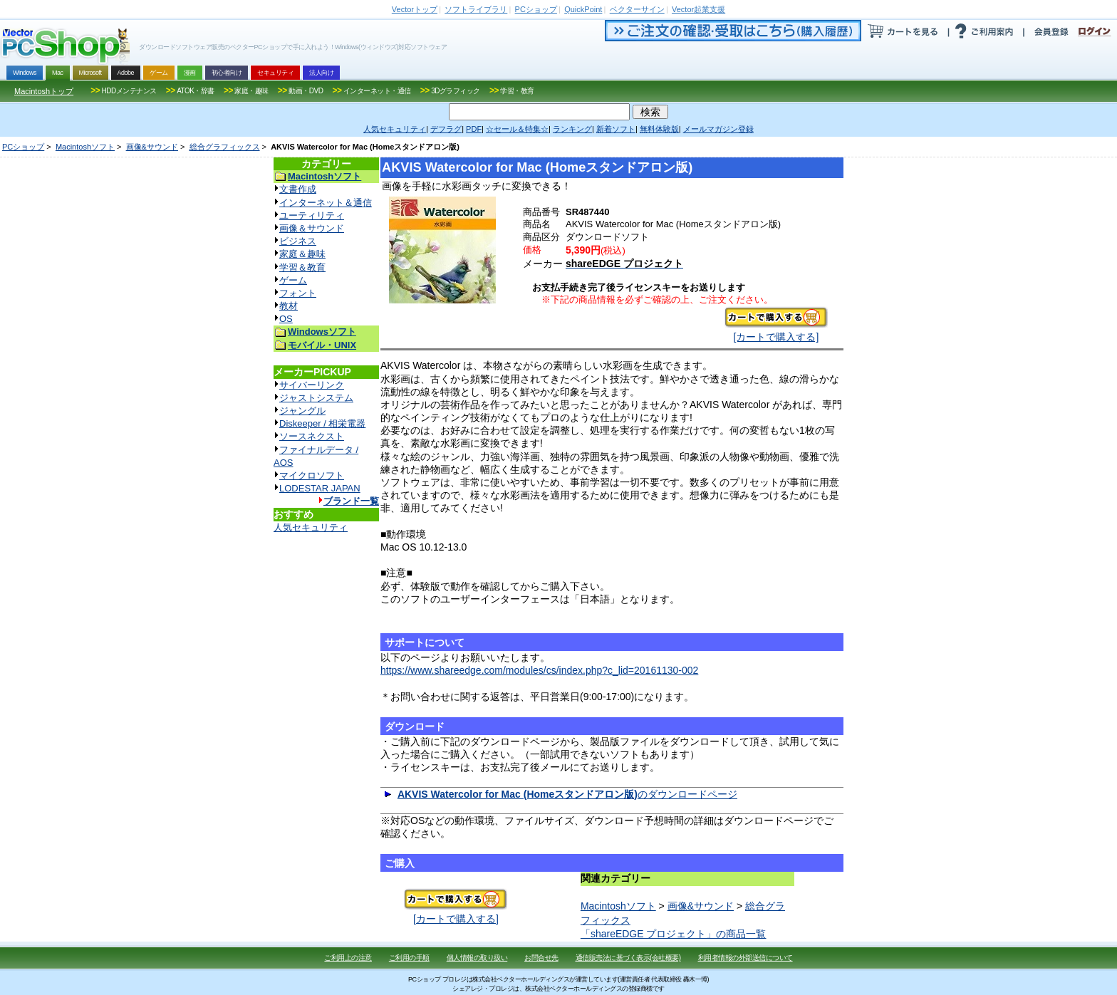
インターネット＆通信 (325, 202)
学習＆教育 (302, 267)
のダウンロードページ (567, 794)
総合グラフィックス (224, 146)
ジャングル (302, 410)
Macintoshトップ (43, 91)
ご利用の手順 (409, 958)
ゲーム (293, 280)
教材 (288, 306)
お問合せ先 (541, 958)
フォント (297, 293)
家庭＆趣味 (302, 254)
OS (286, 318)
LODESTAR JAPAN (319, 488)
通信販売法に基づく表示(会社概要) (628, 958)
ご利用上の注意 (348, 958)
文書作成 (297, 189)
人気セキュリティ (311, 527)
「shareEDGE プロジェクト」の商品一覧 (674, 933)
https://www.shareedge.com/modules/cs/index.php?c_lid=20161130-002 (539, 670)
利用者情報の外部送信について (745, 958)
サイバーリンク (311, 385)
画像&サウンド (152, 146)
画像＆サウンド (311, 228)
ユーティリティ (311, 215)
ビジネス (297, 241)
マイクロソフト (311, 475)
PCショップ (23, 146)
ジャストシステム (316, 397)
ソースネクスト (311, 436)
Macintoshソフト (85, 146)
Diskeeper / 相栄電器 (322, 423)
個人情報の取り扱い (477, 958)
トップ (414, 9)
